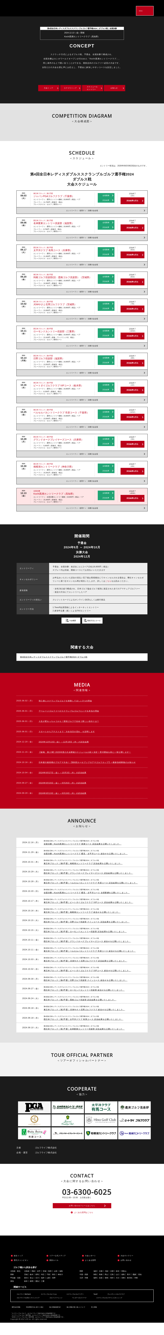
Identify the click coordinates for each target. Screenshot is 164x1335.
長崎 (106, 1290)
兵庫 (112, 1283)
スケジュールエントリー (92, 89)
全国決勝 (36, 492)
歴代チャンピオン (21, 1272)
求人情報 (93, 1318)
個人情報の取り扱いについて (75, 1318)
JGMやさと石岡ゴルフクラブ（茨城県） (55, 305)
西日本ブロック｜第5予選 (43, 438)
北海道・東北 (15, 1283)
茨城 (26, 1287)
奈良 (117, 1283)
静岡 (31, 1293)
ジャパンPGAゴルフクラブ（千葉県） (53, 197)
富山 (31, 1290)
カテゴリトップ (70, 89)
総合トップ (18, 1268)
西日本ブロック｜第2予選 (43, 249)
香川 (128, 1287)
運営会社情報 (15, 1318)
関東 (12, 1287)
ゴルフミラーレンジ (60, 1310)
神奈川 (60, 1287)
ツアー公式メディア (57, 1268)
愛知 (37, 1293)
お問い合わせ (126, 1272)
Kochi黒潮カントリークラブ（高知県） (54, 495)
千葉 (48, 1287)
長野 (54, 1290)
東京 (54, 1287)
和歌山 (123, 1283)
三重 (42, 1293)
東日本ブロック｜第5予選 (43, 411)
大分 (117, 1290)
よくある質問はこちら (83, 1224)
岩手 (38, 1283)
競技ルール (53, 1272)
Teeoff (103, 1306)
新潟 (26, 1290)
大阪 (106, 1283)
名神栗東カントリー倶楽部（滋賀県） (53, 224)
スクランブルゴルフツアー (81, 1306)
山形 (55, 1283)
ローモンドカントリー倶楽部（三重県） (54, 332)
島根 (100, 1287)
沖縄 (136, 1290)
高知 (140, 1287)
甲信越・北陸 (15, 1290)
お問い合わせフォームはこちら (82, 1214)
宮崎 (123, 1290)
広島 (112, 1287)
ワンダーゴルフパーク (86, 1310)
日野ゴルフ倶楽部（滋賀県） (48, 359)
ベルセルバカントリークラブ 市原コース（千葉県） (61, 413)
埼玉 (42, 1287)
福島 (61, 1283)
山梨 (48, 1290)
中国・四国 (84, 1287)
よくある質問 (90, 1272)
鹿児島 (129, 1290)
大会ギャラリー (127, 1268)
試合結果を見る (132, 202)
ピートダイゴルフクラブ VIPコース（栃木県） (58, 386)
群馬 (37, 1287)
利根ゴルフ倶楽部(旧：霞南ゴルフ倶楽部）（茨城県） (62, 278)
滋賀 (95, 1283)
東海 (12, 1293)
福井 (42, 1290)
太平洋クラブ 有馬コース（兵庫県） (52, 251)
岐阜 (26, 1293)
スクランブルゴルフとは (52, 1306)
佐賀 (100, 1290)
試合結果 (106, 203)
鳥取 (95, 1287)
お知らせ (114, 89)
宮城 (44, 1283)
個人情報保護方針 (54, 1318)
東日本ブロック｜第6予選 (43, 465)
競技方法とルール (94, 622)
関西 (81, 1283)
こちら (108, 582)
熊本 (112, 1290)
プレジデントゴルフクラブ (126, 1306)
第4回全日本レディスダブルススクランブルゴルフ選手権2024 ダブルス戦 (53, 658)
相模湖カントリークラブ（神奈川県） (53, 468)
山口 (117, 1287)
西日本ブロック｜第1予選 (43, 222)
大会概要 (72, 622)
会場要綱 (106, 197)
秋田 (50, 1283)
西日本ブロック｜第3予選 (43, 330)
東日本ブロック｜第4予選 (43, 384)
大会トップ (48, 89)
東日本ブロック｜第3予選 (43, 303)
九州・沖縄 (84, 1290)
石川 (37, 1290)
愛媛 (134, 1287)
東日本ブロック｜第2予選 (43, 276)
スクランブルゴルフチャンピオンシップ (120, 1310)
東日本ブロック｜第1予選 (43, 195)
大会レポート (90, 1268)
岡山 (106, 1287)
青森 (33, 1283)
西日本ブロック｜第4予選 (43, 357)
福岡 (95, 1290)
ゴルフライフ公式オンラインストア (30, 1310)
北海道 (26, 1283)
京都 (100, 1283)
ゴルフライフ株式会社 (25, 1306)
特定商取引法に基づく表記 (34, 1318)
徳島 (123, 1287)
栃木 (31, 1287)
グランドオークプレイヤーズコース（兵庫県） (58, 440)
